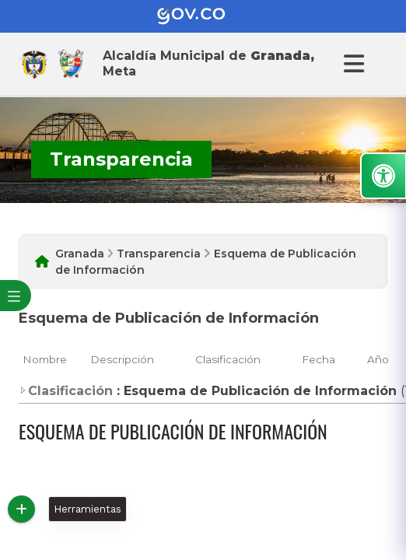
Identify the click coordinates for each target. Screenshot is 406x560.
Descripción (122, 359)
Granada (79, 254)
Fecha (318, 359)
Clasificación (228, 359)
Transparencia (159, 254)
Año (378, 359)
